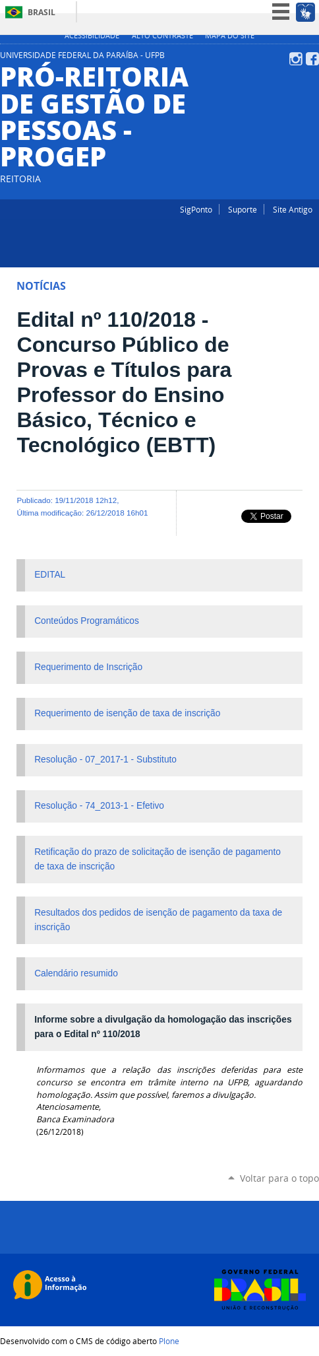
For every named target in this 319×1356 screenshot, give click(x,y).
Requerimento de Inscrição (88, 667)
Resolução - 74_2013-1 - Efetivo (99, 806)
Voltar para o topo (279, 1178)
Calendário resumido (76, 973)
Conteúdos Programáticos (86, 621)
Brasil (41, 12)
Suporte (242, 209)
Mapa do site (229, 35)
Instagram (296, 58)
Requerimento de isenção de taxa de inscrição (127, 713)
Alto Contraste (162, 35)
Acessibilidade (92, 35)
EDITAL (49, 575)
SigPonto (196, 209)
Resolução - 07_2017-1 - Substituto (105, 759)
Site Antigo (292, 209)
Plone (169, 1341)
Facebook (312, 58)
